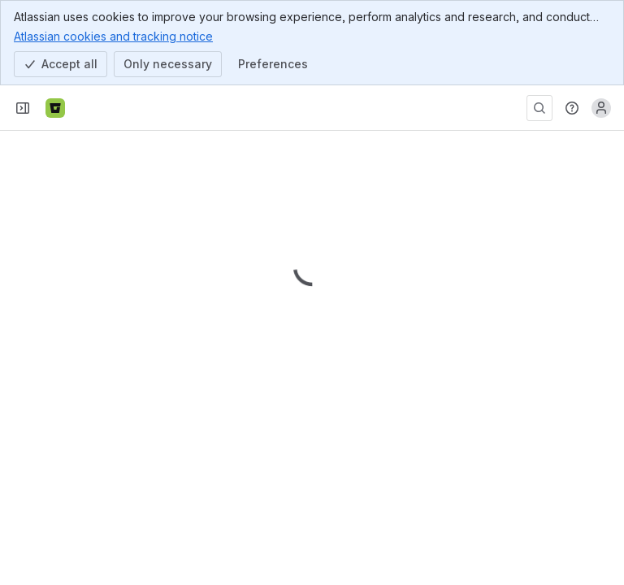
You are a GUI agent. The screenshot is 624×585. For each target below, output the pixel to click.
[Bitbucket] (55, 108)
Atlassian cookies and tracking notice (113, 35)
